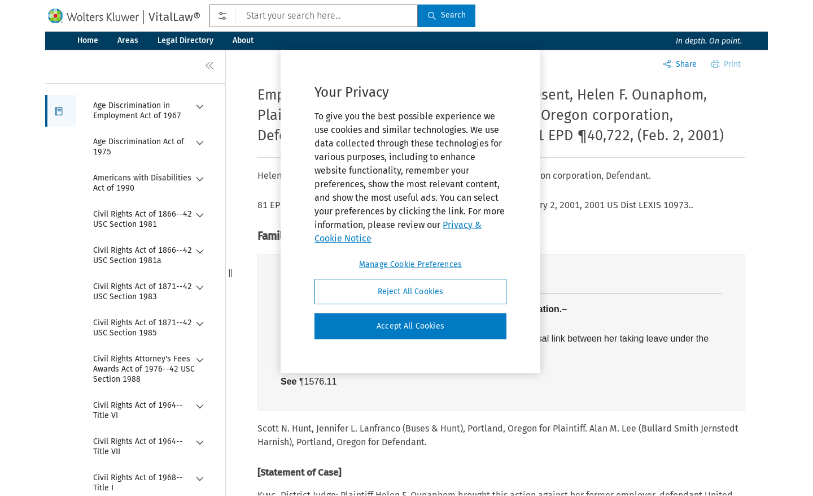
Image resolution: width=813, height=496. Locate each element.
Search (446, 15)
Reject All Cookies (411, 291)
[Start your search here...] (313, 16)
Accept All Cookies (410, 326)
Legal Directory (185, 40)
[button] (60, 111)
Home (87, 40)
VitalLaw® (174, 17)
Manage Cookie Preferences (410, 264)
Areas (127, 40)
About (243, 40)
